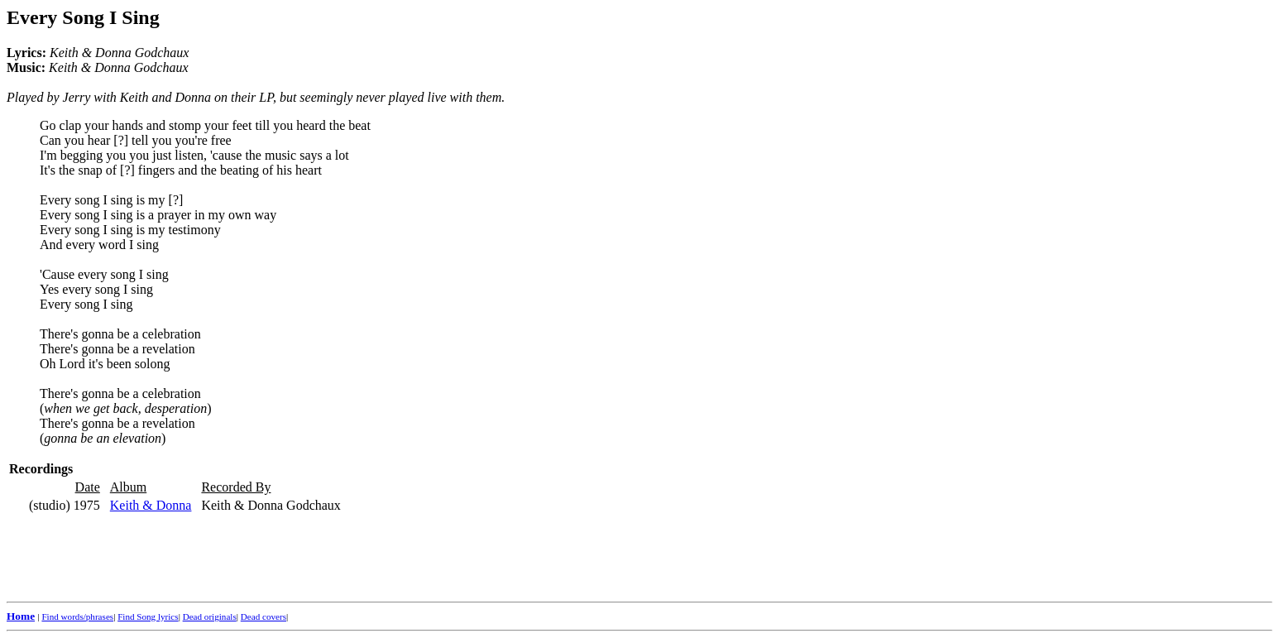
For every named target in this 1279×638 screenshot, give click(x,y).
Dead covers (263, 616)
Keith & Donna (151, 505)
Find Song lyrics (147, 616)
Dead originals (210, 616)
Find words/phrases (77, 616)
